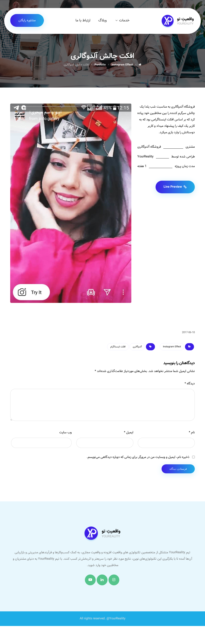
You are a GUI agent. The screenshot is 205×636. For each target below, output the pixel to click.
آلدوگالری (137, 347)
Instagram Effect (172, 347)
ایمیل (128, 432)
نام (192, 432)
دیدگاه (190, 383)
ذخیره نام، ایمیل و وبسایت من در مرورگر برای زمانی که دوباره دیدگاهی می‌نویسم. (138, 457)
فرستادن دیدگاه (178, 468)
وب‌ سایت (65, 432)
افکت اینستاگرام (118, 347)
